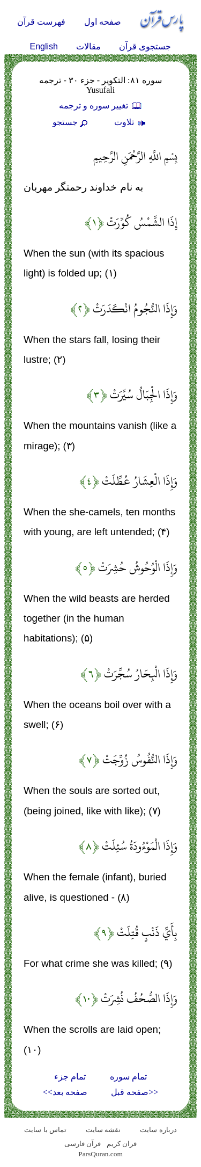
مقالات (88, 46)
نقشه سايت (103, 1130)
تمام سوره (128, 1076)
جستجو (71, 122)
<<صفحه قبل (134, 1092)
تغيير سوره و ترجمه (101, 105)
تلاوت (131, 122)
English (44, 46)
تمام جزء (70, 1076)
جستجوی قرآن (145, 46)
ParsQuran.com (100, 1154)
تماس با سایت (45, 1130)
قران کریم (122, 1144)
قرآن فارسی (82, 1144)
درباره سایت (158, 1130)
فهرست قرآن (41, 21)
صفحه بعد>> (65, 1092)
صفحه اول (102, 21)
